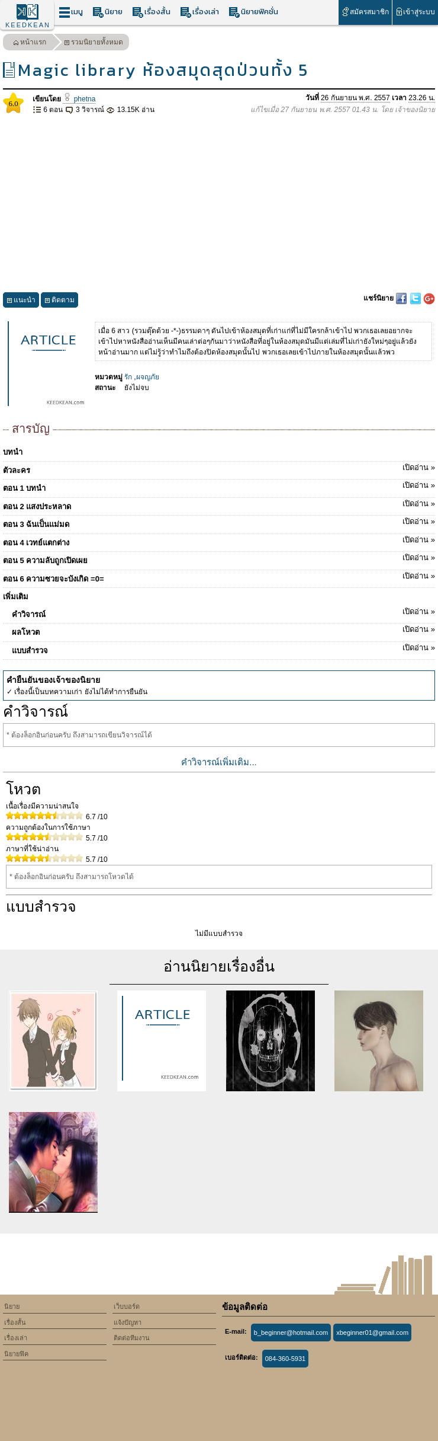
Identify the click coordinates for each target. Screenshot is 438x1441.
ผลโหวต (223, 630)
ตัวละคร (219, 468)
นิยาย (107, 12)
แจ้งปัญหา (127, 1322)
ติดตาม (59, 301)
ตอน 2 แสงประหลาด (219, 504)
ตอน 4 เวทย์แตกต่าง (219, 540)
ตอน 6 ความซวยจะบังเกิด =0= (219, 576)
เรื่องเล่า (199, 12)
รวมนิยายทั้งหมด (93, 43)
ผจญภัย (147, 377)
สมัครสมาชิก (365, 12)
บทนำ (12, 452)
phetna (79, 99)
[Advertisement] (219, 204)
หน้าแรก (29, 43)
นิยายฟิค (16, 1353)
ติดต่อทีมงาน (132, 1337)
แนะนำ (21, 301)
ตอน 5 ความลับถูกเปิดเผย (219, 558)
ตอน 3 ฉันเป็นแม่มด (219, 522)
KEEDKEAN (27, 24)
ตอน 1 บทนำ (219, 486)
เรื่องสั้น (151, 12)
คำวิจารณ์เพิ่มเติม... (219, 762)
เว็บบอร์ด (127, 1306)
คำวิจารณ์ (223, 612)
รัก (128, 377)
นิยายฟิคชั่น (253, 12)
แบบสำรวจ (223, 648)
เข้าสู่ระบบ (415, 12)
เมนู (71, 12)
